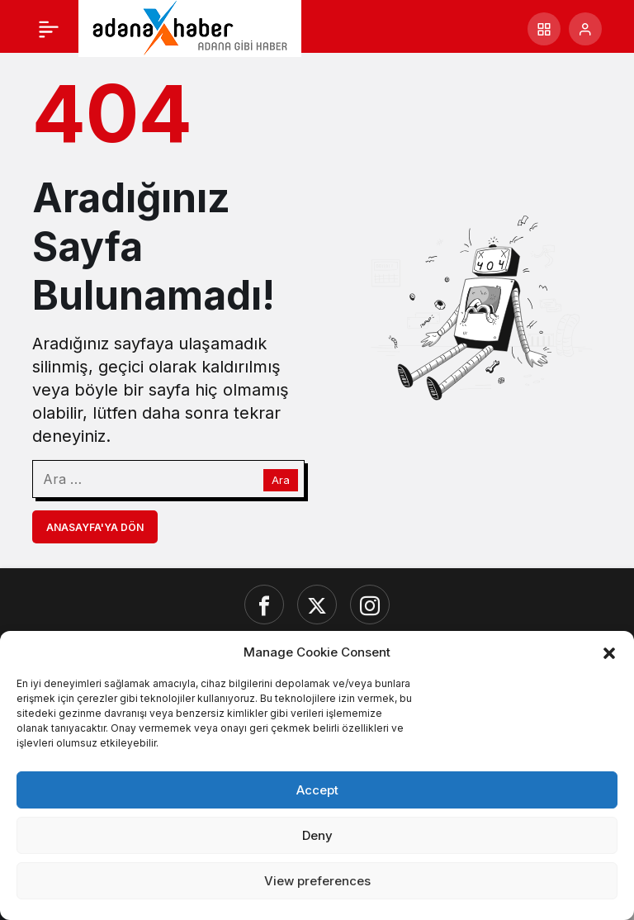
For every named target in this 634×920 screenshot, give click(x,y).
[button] (609, 651)
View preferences (317, 881)
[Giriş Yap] (585, 28)
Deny (317, 835)
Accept (317, 790)
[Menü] (48, 28)
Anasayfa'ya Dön (95, 527)
